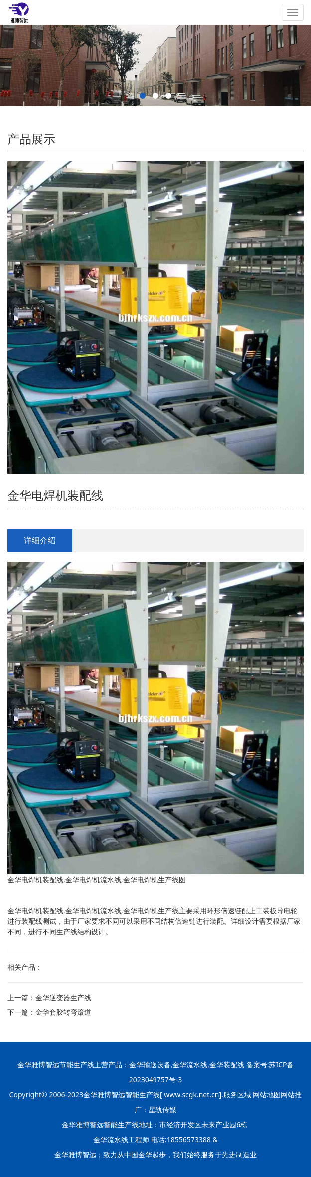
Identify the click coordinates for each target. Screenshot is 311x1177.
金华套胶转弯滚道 (63, 1012)
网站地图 (267, 1094)
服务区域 (238, 1094)
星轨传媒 (162, 1109)
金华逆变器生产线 (63, 997)
